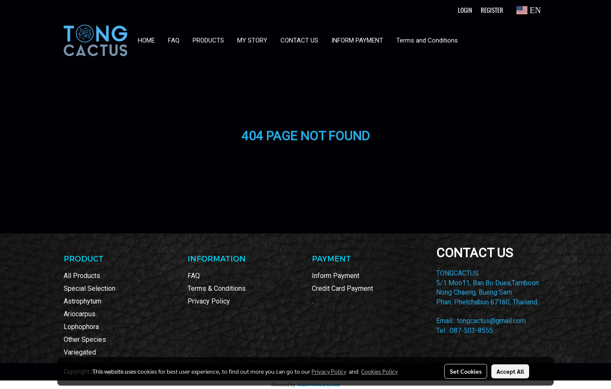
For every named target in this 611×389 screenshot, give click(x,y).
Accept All (510, 371)
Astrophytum (82, 301)
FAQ (173, 40)
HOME (146, 40)
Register (492, 10)
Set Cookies (466, 371)
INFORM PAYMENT (357, 40)
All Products (82, 276)
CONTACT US (299, 40)
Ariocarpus (79, 314)
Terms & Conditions (217, 288)
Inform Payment (335, 276)
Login (465, 10)
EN (528, 10)
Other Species (85, 339)
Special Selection (89, 288)
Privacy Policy (209, 301)
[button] (472, 40)
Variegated (80, 352)
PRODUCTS (208, 40)
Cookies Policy (379, 371)
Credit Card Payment (342, 288)
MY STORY (252, 40)
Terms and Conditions (427, 40)
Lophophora (81, 327)
